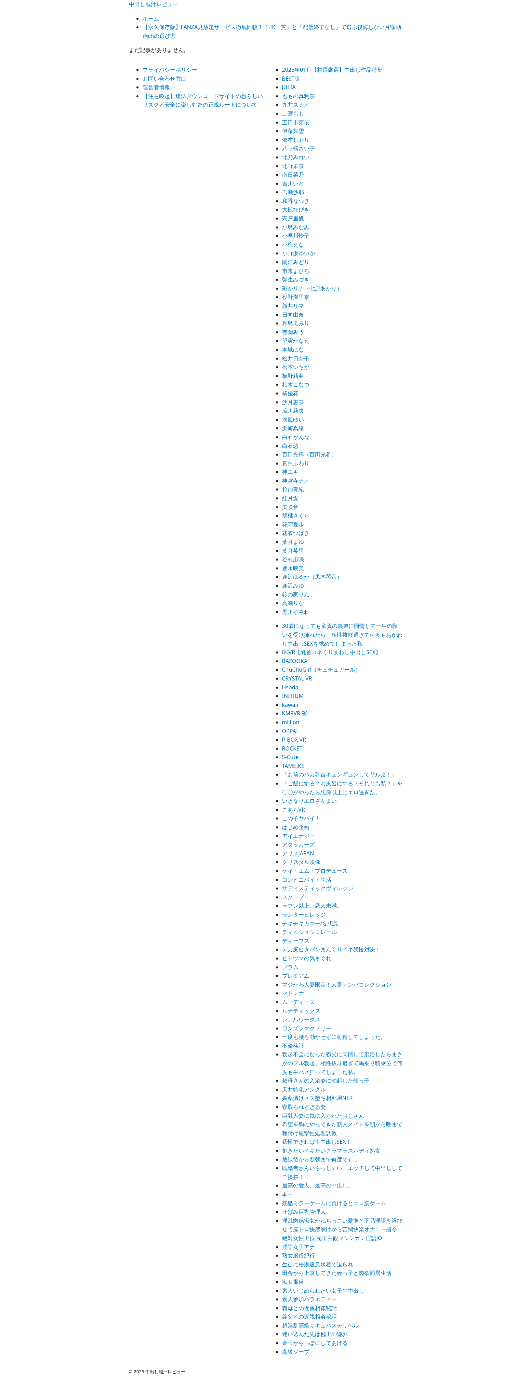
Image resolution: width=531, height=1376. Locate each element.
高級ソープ (295, 1352)
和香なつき (295, 201)
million (291, 722)
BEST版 (291, 78)
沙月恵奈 (293, 402)
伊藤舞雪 (293, 131)
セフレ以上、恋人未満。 (312, 905)
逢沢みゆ (293, 585)
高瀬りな (293, 603)
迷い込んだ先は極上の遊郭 (315, 1334)
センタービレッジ (304, 914)
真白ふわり (295, 463)
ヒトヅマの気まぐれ (306, 958)
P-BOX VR (294, 739)
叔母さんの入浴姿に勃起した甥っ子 (326, 1080)
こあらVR (293, 809)
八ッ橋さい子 (298, 148)
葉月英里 (293, 550)
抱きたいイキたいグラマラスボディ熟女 (331, 1150)
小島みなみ (295, 227)
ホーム (151, 18)
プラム (290, 967)
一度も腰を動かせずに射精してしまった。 (334, 1037)
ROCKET (292, 748)
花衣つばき (295, 533)
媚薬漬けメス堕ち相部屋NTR (317, 1098)
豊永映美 (293, 568)
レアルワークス (301, 1019)
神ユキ (290, 472)
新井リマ (293, 305)
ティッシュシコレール (309, 932)
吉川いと (293, 183)
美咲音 (290, 507)
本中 (287, 1194)
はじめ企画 (295, 827)
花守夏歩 (293, 524)
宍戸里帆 (293, 218)
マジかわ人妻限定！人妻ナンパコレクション (336, 984)
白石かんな (295, 437)
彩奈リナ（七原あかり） (312, 288)
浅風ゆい (293, 419)
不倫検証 (293, 1045)
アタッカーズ (298, 844)
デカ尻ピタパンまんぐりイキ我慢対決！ (331, 949)
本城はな (293, 349)
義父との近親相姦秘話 (309, 1316)
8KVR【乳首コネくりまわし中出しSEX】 (331, 652)
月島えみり (295, 323)
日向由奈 (293, 314)
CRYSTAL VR (297, 678)
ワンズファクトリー (306, 1028)
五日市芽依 (295, 122)
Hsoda (290, 687)
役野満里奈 (295, 297)
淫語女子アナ (298, 1247)
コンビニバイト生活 (306, 879)
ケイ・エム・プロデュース (315, 871)
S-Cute (290, 757)
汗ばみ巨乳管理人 (304, 1211)
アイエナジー (298, 836)
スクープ (293, 897)
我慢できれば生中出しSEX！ (316, 1141)
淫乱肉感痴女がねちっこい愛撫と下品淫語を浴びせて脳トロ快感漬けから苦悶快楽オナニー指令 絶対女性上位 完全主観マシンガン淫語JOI (342, 1229)
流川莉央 (293, 410)
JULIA (289, 87)
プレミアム (295, 975)
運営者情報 (156, 87)
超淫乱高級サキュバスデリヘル (320, 1325)
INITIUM (293, 696)
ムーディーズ (298, 1002)
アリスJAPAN (298, 853)
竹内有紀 (293, 489)
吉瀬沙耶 (293, 192)
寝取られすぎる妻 (304, 1107)
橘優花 (290, 393)
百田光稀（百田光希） (309, 454)
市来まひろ (295, 271)
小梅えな (293, 244)
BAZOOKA (295, 661)
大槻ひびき (295, 209)
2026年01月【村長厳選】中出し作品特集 (332, 69)
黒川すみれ (295, 612)
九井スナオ (295, 104)
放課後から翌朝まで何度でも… (320, 1159)
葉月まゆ (293, 542)
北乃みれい (295, 157)
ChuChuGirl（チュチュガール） (321, 669)
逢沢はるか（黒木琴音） (312, 576)
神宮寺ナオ (295, 480)
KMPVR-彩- (295, 713)
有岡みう (293, 332)
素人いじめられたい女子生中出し (323, 1290)
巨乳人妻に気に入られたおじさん (323, 1115)
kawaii (290, 704)
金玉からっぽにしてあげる (315, 1343)
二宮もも (293, 113)
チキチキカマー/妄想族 (310, 923)
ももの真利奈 (298, 96)
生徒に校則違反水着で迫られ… (320, 1264)
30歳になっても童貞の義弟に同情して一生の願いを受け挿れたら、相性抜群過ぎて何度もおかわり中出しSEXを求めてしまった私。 (342, 634)
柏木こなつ (295, 384)
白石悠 (290, 446)
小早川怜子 (295, 235)
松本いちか (295, 367)
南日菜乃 (293, 174)
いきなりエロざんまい (309, 800)
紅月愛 (290, 498)
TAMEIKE (293, 766)
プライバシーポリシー (170, 69)
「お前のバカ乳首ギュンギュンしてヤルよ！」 (339, 774)
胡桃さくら (295, 515)
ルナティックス (301, 1011)
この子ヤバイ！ (301, 818)
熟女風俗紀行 (298, 1255)
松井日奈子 (295, 358)
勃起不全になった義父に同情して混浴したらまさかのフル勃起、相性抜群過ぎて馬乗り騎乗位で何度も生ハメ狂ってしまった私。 (342, 1062)
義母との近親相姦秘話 (309, 1308)
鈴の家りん (295, 594)
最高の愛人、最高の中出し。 (317, 1185)
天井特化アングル (304, 1089)
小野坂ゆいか (298, 253)
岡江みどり (295, 262)
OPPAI (290, 731)
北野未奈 (293, 166)
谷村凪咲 (293, 559)
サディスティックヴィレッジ (317, 888)
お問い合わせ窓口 (164, 78)
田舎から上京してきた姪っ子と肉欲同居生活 (336, 1273)
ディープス (295, 941)
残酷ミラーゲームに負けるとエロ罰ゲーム (334, 1203)
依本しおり (295, 139)
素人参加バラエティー (309, 1299)
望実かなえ (295, 340)
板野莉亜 (293, 376)
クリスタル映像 (301, 862)
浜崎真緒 (293, 428)
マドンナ (293, 993)
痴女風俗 (293, 1281)
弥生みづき (295, 279)
